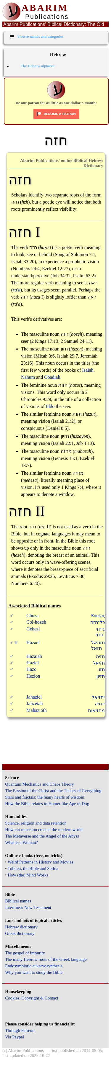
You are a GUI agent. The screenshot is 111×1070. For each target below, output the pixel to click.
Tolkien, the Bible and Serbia (33, 868)
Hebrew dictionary (21, 927)
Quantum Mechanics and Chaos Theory (39, 784)
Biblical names (18, 901)
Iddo (50, 406)
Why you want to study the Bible (33, 972)
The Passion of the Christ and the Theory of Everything (53, 790)
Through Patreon (19, 1030)
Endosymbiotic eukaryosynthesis (33, 966)
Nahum (28, 377)
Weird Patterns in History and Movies (40, 862)
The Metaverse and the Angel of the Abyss (42, 836)
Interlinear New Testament (28, 907)
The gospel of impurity (25, 953)
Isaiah (88, 370)
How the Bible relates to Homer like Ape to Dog (47, 803)
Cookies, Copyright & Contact (31, 998)
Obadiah (52, 377)
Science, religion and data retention (35, 823)
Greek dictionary (19, 933)
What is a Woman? (21, 842)
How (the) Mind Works (28, 875)
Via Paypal (14, 1037)
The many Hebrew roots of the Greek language (46, 959)
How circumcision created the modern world (44, 829)
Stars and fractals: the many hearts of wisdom (44, 797)
